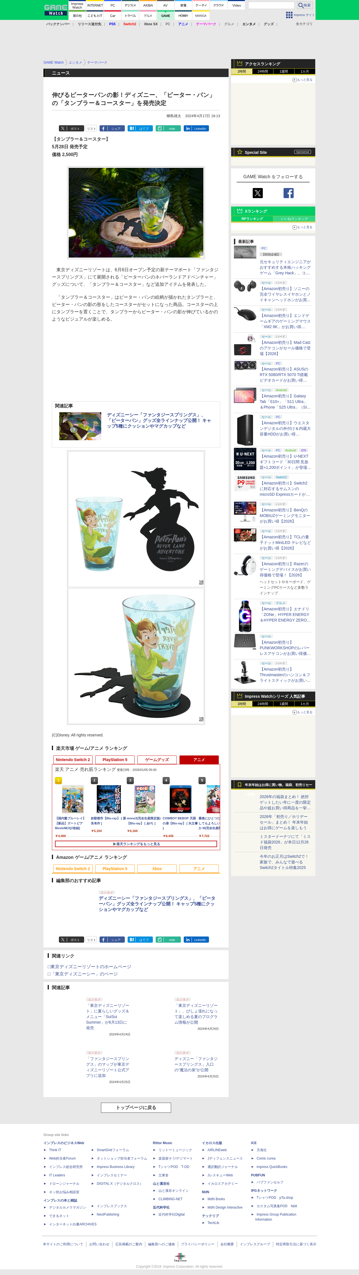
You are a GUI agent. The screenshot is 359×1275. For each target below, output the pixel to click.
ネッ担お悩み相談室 (64, 1192)
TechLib (213, 1223)
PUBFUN (258, 1175)
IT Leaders (57, 1175)
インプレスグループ (255, 1244)
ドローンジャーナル (64, 1184)
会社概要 (227, 1244)
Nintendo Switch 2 (73, 759)
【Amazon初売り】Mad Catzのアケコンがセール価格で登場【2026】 (285, 348)
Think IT (55, 1150)
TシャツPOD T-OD (173, 1167)
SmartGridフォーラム (113, 1150)
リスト (91, 128)
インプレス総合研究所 (66, 1167)
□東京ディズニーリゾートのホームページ (89, 966)
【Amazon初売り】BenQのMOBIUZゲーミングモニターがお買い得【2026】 (285, 515)
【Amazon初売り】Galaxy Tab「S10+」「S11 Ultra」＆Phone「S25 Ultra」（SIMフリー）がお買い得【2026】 (285, 407)
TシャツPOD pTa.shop (275, 1198)
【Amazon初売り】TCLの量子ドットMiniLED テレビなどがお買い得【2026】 (285, 542)
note (172, 128)
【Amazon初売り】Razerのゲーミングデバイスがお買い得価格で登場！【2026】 (285, 569)
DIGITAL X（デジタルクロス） (120, 1184)
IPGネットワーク (264, 1191)
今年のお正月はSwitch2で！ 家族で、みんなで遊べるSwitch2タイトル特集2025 (284, 862)
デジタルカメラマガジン (67, 1207)
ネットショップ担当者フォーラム (122, 1158)
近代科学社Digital (171, 1214)
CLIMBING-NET (170, 1199)
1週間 (284, 71)
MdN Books (216, 1199)
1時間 (242, 71)
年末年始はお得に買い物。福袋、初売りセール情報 (278, 786)
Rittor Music (162, 1143)
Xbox (157, 868)
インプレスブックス (112, 1206)
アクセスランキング (262, 64)
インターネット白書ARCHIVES (72, 1224)
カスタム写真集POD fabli (277, 1206)
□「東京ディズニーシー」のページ (83, 974)
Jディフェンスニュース (225, 1158)
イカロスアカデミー (223, 1184)
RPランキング (252, 219)
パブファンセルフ (270, 1182)
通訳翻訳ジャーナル (223, 1167)
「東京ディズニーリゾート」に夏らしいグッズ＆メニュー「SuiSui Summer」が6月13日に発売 (107, 1016)
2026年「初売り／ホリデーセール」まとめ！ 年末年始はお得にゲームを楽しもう (284, 822)
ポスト (75, 128)
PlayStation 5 (115, 759)
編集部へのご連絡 (161, 1244)
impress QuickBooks (272, 1167)
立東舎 (163, 1175)
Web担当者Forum (62, 1158)
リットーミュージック (175, 1150)
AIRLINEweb (217, 1150)
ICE (254, 1143)
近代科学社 (161, 1207)
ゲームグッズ (157, 759)
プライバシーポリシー (198, 1244)
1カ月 (305, 71)
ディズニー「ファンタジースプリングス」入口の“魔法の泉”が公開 (196, 1064)
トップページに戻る (136, 1107)
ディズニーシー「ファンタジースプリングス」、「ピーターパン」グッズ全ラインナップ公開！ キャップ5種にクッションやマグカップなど (159, 420)
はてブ (144, 128)
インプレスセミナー (112, 1175)
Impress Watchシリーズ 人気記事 (275, 696)
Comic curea (266, 1158)
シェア (116, 128)
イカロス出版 (212, 1143)
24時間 (262, 71)
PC (167, 24)
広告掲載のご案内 (128, 1244)
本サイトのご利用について (63, 1244)
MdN (205, 1192)
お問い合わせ (99, 1244)
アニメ (199, 759)
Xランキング (256, 211)
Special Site (256, 152)
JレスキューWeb (220, 1175)
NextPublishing (108, 1214)
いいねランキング (294, 219)
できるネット (59, 1216)
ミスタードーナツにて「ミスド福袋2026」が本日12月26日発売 (285, 842)
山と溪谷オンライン (173, 1191)
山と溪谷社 (161, 1184)
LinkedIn (200, 128)
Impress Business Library (116, 1167)
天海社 (262, 1150)
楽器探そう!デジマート (175, 1158)
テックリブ (210, 1216)
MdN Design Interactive (225, 1207)
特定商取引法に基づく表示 (296, 1244)
